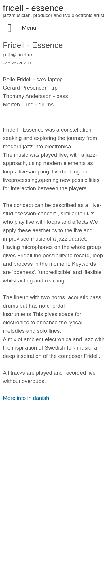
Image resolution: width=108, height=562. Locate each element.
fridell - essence (33, 8)
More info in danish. (27, 398)
